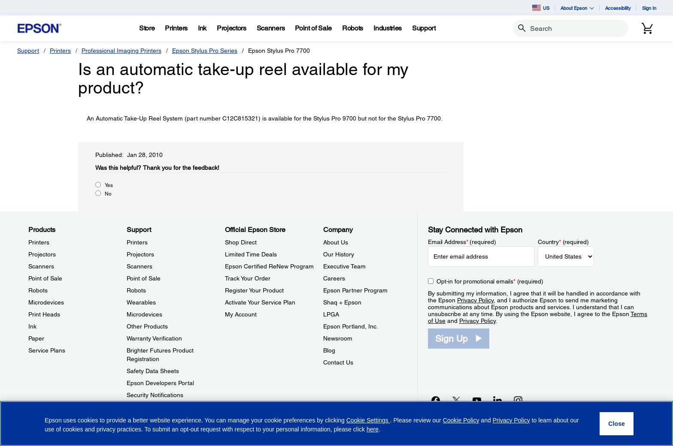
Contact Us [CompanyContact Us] (338, 362)
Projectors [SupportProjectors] (140, 254)
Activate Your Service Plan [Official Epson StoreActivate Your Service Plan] (260, 302)
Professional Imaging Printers (121, 50)
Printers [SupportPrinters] (137, 242)
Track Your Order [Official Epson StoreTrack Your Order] (247, 278)
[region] (336, 423)
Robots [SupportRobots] (136, 290)
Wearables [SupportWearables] (141, 302)
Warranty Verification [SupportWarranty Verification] (154, 338)
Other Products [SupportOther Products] (147, 326)
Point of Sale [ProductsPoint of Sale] (45, 278)
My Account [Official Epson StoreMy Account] (241, 314)
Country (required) (563, 241)
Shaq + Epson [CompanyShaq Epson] (342, 302)
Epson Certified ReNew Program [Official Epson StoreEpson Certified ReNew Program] (269, 266)
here (373, 429)
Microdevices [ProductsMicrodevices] (46, 302)
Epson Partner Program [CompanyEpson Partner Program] (355, 290)
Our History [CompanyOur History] (338, 254)
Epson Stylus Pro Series (204, 50)
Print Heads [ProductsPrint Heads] (44, 314)
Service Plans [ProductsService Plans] (46, 350)
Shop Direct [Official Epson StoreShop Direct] (241, 242)
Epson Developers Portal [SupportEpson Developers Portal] (160, 383)
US (540, 8)
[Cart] (647, 28)
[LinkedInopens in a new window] (497, 400)
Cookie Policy (461, 420)
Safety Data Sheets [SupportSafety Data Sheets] (153, 371)
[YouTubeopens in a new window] (477, 400)
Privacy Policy (475, 300)
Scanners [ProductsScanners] (41, 266)
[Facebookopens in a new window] (435, 400)
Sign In (649, 8)
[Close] (617, 423)
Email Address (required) (462, 241)
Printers (60, 50)
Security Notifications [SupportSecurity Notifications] (155, 395)
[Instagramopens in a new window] (518, 400)
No (108, 194)
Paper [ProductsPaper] (36, 338)
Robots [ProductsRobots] (38, 290)
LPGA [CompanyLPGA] (331, 314)
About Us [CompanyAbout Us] (335, 242)
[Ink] (202, 28)
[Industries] (387, 28)
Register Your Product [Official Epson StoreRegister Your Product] (254, 290)
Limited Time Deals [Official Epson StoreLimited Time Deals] (251, 254)
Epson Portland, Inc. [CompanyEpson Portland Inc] (350, 326)
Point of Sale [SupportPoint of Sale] (144, 278)
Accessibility (618, 8)
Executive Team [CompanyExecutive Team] (344, 266)
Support (28, 50)
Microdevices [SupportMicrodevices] (144, 314)
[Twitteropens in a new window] (456, 400)
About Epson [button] (577, 8)
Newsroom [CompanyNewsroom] (337, 338)
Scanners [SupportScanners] (139, 266)
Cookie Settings (368, 420)
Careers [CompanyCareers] (334, 278)
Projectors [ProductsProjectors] (42, 254)
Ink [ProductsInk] (32, 326)
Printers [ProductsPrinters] (38, 242)
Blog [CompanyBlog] (329, 350)
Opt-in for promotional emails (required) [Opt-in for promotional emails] (490, 281)
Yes (109, 185)
